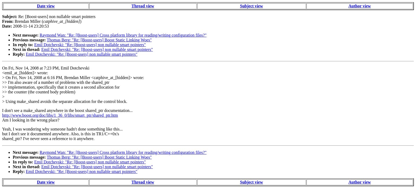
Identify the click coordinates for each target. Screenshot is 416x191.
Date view (46, 6)
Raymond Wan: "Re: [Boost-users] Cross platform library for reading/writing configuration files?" (123, 35)
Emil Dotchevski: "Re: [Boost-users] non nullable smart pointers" (90, 44)
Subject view (251, 6)
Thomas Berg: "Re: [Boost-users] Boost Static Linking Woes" (99, 40)
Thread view (143, 6)
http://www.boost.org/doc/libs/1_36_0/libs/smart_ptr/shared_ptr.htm (60, 115)
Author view (359, 6)
